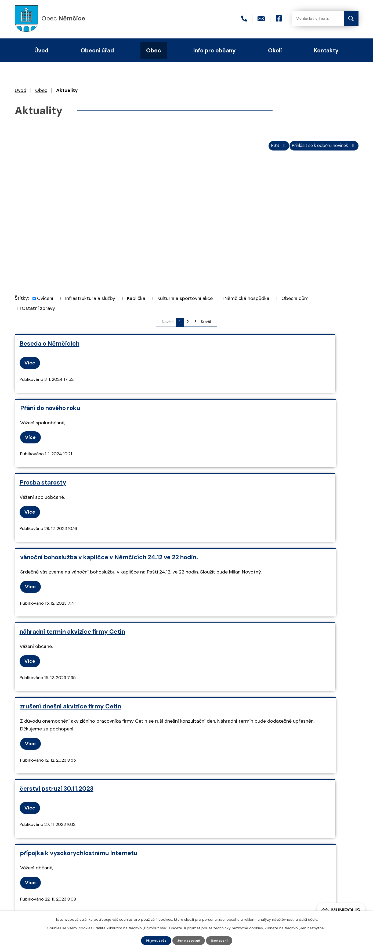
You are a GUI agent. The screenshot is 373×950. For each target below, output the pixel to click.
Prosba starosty (43, 422)
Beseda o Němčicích (49, 347)
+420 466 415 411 (74, 865)
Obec (41, 90)
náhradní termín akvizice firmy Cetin (72, 507)
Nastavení (222, 940)
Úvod (20, 90)
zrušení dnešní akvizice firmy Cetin (244, 507)
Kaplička (136, 302)
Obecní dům (295, 302)
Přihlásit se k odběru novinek (318, 148)
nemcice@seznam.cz (78, 874)
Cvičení (45, 302)
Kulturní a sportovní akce (185, 302)
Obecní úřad (97, 50)
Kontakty (326, 50)
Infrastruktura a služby (90, 302)
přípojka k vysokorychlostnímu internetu (252, 597)
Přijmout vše (153, 940)
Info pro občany (214, 50)
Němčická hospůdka (246, 302)
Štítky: (22, 302)
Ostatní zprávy (38, 312)
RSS (263, 148)
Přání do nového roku (224, 347)
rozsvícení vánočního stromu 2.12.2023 (249, 672)
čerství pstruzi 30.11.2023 (56, 597)
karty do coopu (42, 672)
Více (32, 366)
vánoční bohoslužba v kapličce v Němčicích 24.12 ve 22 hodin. (273, 425)
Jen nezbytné (189, 940)
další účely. (308, 918)
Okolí (275, 50)
